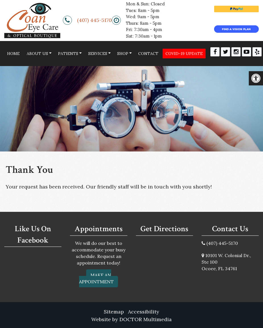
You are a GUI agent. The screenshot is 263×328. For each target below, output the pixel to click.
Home (13, 53)
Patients (68, 53)
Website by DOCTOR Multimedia (131, 319)
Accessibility (143, 311)
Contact (148, 53)
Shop (122, 53)
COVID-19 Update (184, 53)
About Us (37, 53)
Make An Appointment (96, 278)
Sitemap (114, 311)
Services (97, 53)
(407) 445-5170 (94, 20)
